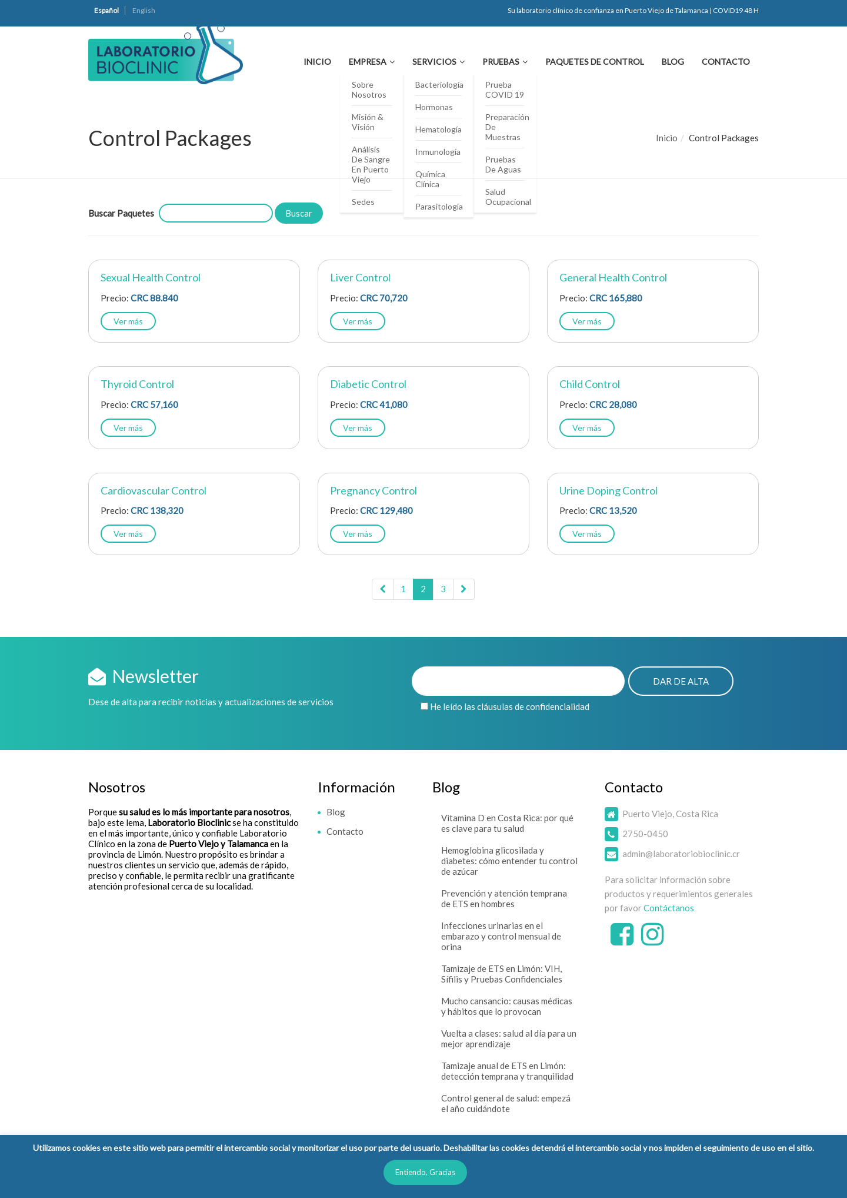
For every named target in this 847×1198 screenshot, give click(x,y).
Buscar (298, 213)
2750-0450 (645, 833)
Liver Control (360, 277)
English (143, 10)
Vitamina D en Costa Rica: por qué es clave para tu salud (507, 823)
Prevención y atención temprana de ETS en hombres (504, 898)
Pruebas (500, 62)
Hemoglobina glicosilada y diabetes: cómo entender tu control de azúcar (509, 861)
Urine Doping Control (608, 490)
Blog (673, 62)
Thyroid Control (137, 383)
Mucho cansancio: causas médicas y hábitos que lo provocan (506, 1006)
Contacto (726, 62)
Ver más (128, 321)
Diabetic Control (368, 383)
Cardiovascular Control (153, 490)
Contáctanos (668, 907)
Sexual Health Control (151, 277)
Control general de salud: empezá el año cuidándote (506, 1103)
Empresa (367, 62)
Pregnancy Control (373, 490)
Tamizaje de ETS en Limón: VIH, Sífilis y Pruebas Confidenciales (501, 973)
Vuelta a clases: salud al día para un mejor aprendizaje (508, 1038)
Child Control (589, 383)
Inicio (317, 62)
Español (106, 10)
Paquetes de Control (594, 62)
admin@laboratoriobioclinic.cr (681, 853)
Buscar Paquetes (121, 213)
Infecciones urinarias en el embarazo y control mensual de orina (501, 936)
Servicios (434, 62)
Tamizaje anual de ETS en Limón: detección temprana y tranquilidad (507, 1070)
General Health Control (613, 277)
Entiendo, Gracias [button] (425, 1172)
